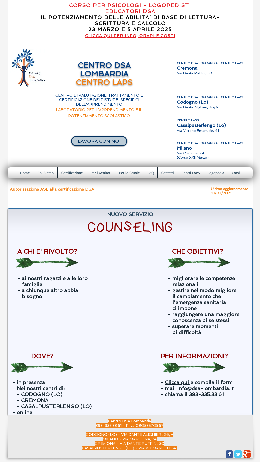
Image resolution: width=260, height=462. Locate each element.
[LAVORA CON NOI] (99, 141)
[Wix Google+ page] (247, 454)
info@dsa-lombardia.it (205, 389)
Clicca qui (177, 383)
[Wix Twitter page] (238, 454)
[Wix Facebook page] (229, 454)
